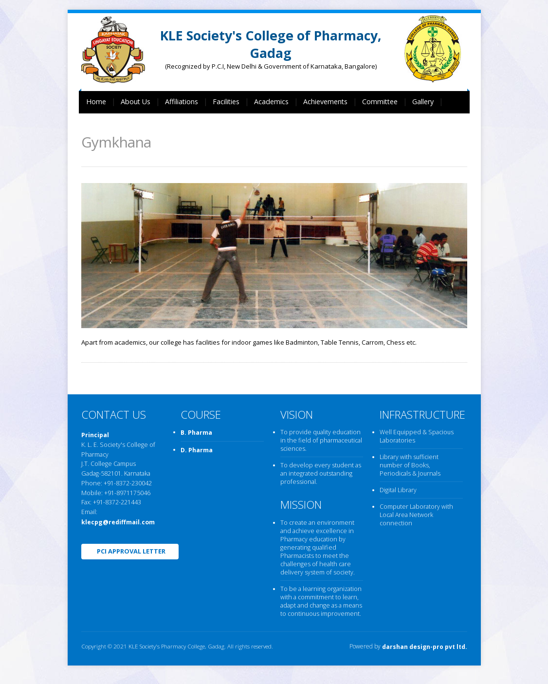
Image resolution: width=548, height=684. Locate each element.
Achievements (325, 101)
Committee (380, 101)
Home (96, 101)
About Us (135, 101)
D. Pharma (197, 450)
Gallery (423, 101)
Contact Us (103, 125)
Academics (271, 101)
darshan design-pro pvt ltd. (424, 647)
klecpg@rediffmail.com (118, 522)
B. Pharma (196, 433)
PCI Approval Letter (131, 551)
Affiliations (181, 101)
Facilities (226, 101)
